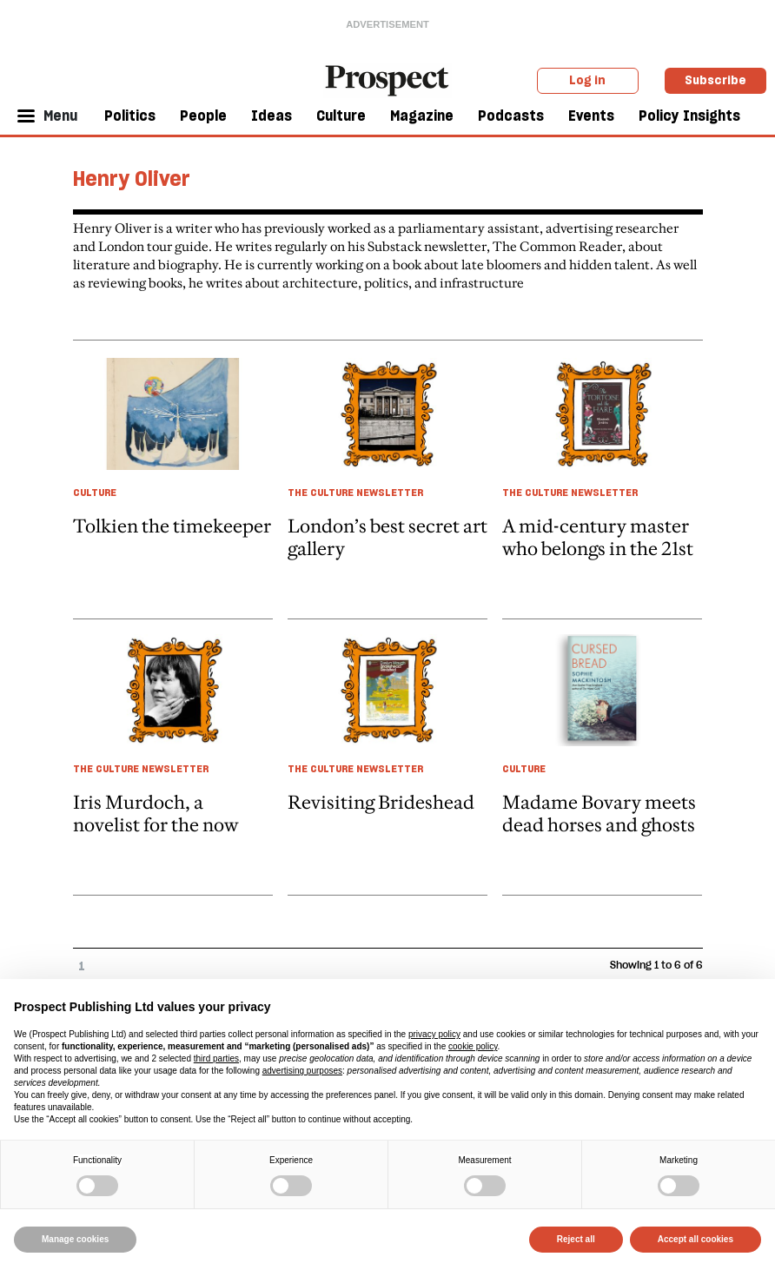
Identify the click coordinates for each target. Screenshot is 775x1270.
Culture (341, 115)
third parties (216, 1058)
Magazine (422, 115)
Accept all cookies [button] (695, 1239)
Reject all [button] (576, 1239)
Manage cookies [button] (75, 1239)
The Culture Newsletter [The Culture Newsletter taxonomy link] (355, 492)
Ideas (271, 115)
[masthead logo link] (387, 79)
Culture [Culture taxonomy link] (94, 492)
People (203, 115)
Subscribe (715, 80)
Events (591, 115)
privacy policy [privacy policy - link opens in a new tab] (434, 1034)
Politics (130, 115)
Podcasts (511, 115)
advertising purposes (302, 1070)
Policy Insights (689, 115)
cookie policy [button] (473, 1046)
